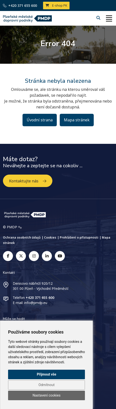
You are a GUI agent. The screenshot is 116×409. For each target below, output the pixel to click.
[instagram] (34, 256)
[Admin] (20, 227)
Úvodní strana (40, 120)
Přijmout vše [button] (46, 374)
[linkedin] (47, 256)
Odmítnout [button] (46, 385)
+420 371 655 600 (20, 5)
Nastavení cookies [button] (46, 395)
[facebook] (8, 256)
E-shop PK (56, 5)
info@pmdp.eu (35, 302)
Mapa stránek (77, 120)
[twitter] (21, 256)
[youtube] (60, 256)
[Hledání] (98, 18)
